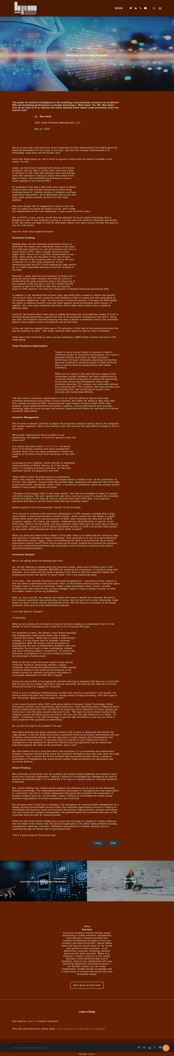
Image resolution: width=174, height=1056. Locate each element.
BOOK (119, 8)
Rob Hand (69, 60)
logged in (32, 1021)
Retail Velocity (50, 446)
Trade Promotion (95, 49)
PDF (113, 843)
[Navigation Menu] (160, 8)
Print (98, 843)
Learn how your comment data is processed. (81, 1029)
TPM (79, 49)
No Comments (105, 60)
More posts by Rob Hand (87, 985)
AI (71, 49)
